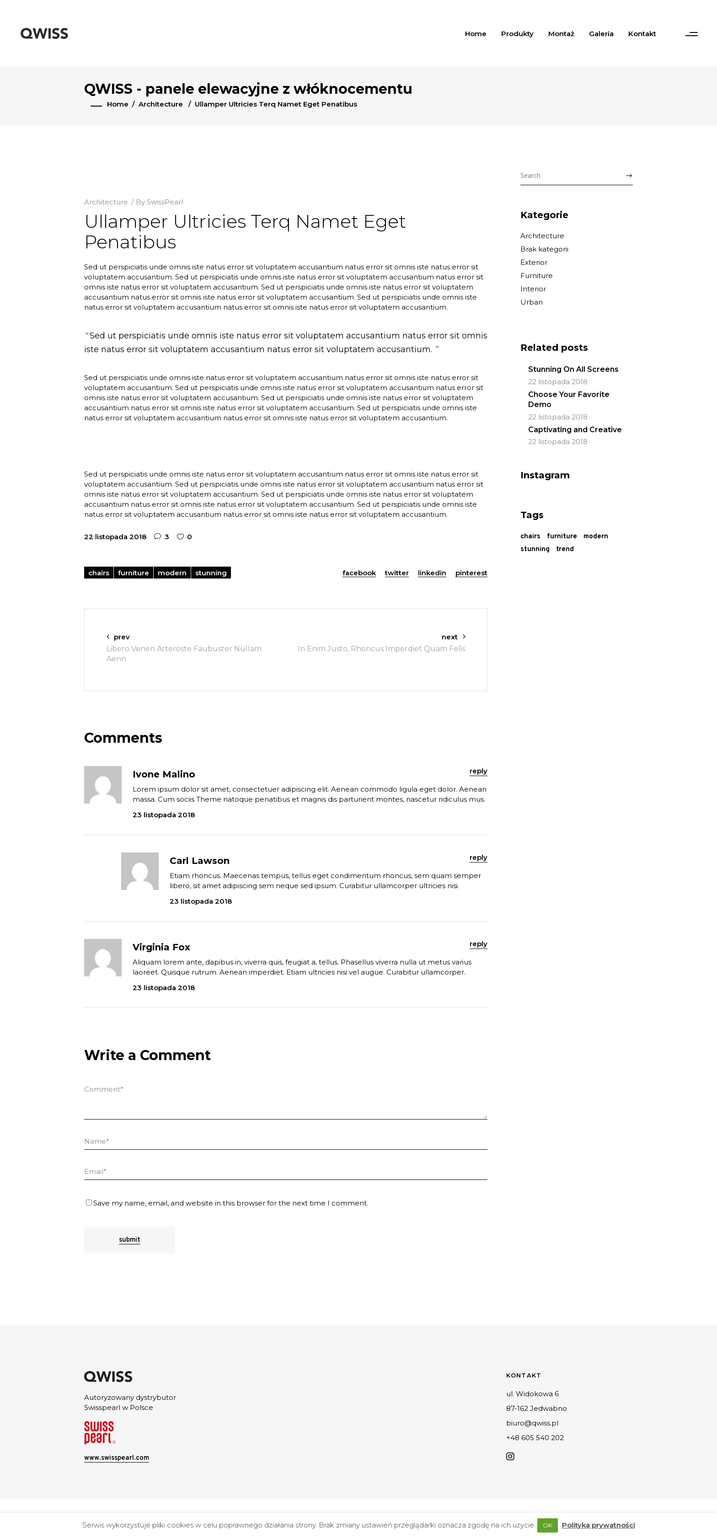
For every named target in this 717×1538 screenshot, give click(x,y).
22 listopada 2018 (115, 536)
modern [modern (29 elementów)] (595, 536)
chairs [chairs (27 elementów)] (530, 536)
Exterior (533, 262)
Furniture (536, 275)
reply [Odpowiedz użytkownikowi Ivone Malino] (478, 770)
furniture (133, 572)
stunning (211, 572)
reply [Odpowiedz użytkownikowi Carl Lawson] (478, 857)
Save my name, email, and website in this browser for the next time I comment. (230, 1203)
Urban (531, 302)
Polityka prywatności (598, 1525)
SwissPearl (165, 202)
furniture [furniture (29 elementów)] (562, 536)
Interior (533, 288)
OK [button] (547, 1525)
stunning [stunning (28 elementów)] (535, 549)
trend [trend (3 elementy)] (565, 549)
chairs (98, 572)
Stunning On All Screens (573, 369)
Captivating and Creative (575, 429)
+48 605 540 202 (535, 1437)
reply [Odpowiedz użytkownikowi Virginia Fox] (478, 943)
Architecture (161, 104)
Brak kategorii (544, 249)
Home (117, 104)
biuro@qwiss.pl (532, 1423)
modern (172, 572)
